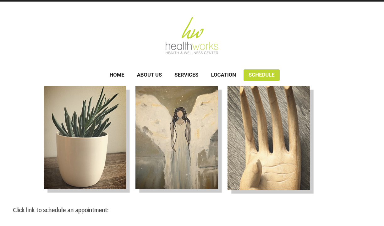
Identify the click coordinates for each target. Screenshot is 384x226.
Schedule (261, 75)
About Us (149, 75)
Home (116, 75)
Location (223, 75)
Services (186, 75)
